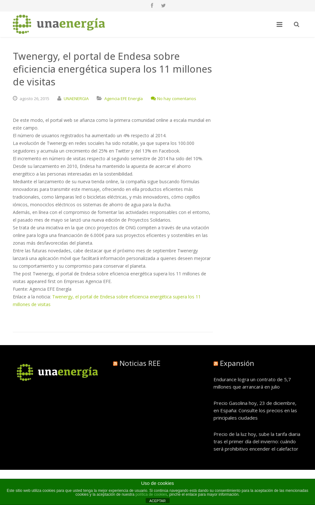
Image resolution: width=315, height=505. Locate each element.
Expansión (237, 363)
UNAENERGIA (76, 98)
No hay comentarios (173, 98)
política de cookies (151, 494)
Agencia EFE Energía (123, 98)
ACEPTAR (157, 501)
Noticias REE (139, 363)
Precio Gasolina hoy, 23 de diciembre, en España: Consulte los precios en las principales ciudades (255, 410)
